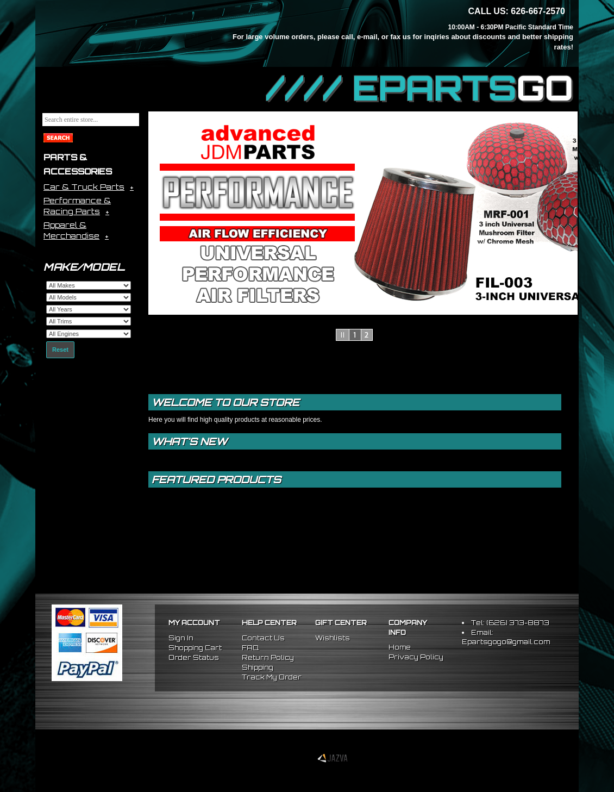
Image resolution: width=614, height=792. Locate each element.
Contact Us (263, 638)
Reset (60, 349)
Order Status (193, 657)
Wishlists (332, 638)
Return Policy (268, 657)
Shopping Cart (195, 648)
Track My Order (272, 677)
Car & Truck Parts (83, 186)
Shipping (257, 667)
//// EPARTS (419, 88)
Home (400, 647)
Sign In (180, 638)
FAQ (250, 648)
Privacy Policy (416, 657)
